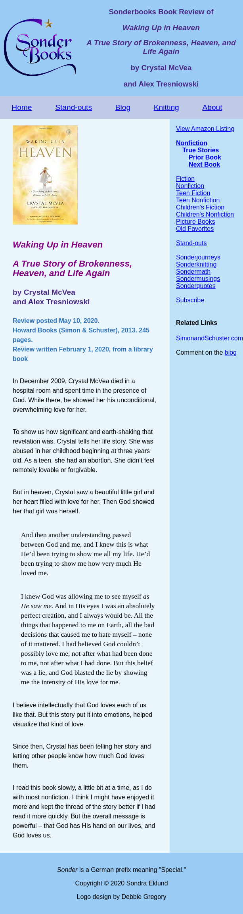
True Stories (200, 150)
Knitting (166, 107)
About (212, 107)
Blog (122, 107)
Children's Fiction (200, 207)
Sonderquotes (196, 285)
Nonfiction (191, 143)
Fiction (185, 178)
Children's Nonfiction (205, 214)
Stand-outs (73, 107)
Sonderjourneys (198, 257)
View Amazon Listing (205, 128)
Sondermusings (198, 278)
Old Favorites (195, 228)
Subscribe (190, 300)
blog (231, 352)
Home (21, 107)
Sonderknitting (196, 264)
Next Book (204, 164)
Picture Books (195, 221)
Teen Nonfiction (198, 200)
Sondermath (193, 271)
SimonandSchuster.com (209, 338)
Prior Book (205, 157)
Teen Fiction (193, 193)
